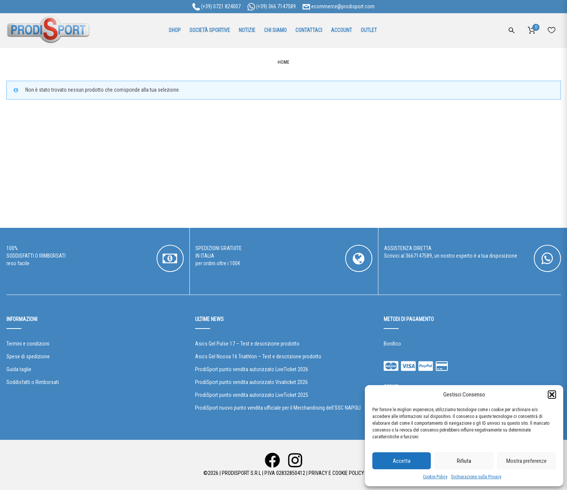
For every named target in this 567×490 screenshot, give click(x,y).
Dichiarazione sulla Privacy (476, 476)
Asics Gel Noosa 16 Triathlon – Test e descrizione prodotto (258, 356)
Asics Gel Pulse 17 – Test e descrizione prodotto (247, 344)
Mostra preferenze (526, 461)
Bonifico (392, 344)
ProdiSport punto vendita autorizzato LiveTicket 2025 (251, 395)
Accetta (401, 461)
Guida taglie (18, 369)
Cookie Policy (435, 476)
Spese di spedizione (28, 356)
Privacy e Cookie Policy (336, 473)
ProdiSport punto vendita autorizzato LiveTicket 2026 (251, 369)
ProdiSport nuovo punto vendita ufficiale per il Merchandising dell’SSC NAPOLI (278, 408)
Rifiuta (464, 461)
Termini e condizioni (27, 344)
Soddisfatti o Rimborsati (32, 382)
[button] (552, 394)
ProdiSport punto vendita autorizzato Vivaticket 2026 (251, 382)
